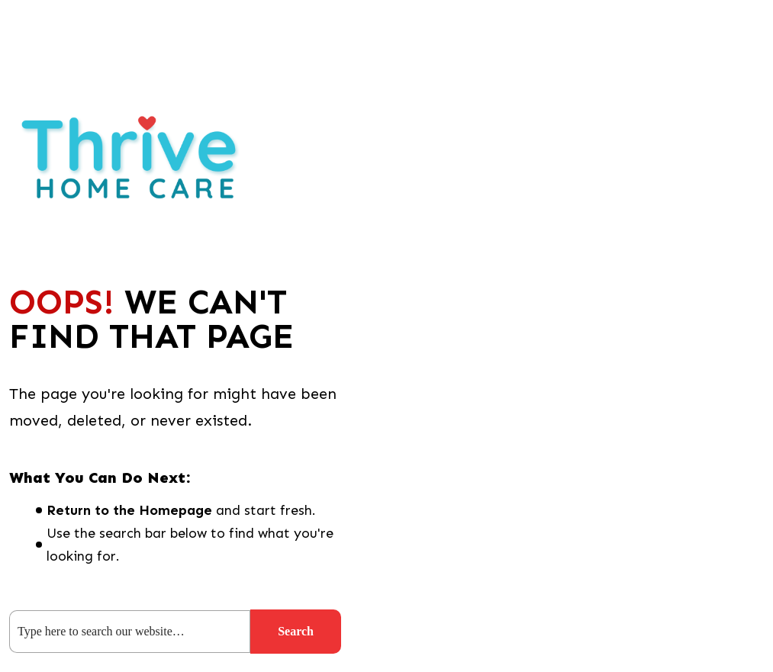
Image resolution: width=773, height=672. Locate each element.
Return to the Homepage (129, 510)
